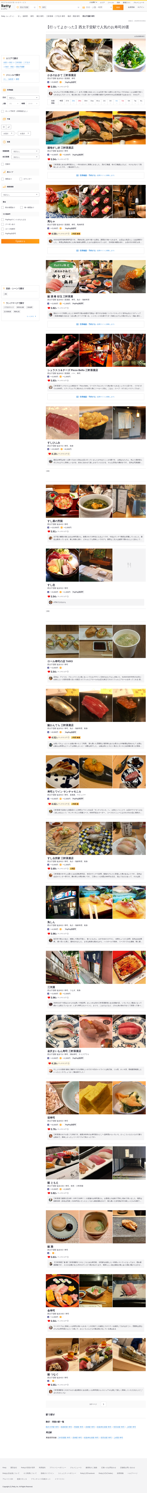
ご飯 (5, 294)
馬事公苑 (17, 311)
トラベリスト (60, 1479)
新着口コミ (127, 2)
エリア (102, 2)
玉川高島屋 (7, 311)
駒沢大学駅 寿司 (52, 1427)
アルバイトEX (8, 1479)
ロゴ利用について (30, 1473)
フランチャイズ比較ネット (41, 1479)
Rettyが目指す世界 (28, 1468)
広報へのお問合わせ (108, 1468)
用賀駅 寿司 (78, 1427)
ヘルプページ (132, 1473)
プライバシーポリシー (58, 1468)
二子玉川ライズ (9, 307)
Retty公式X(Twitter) (106, 1473)
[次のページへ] (103, 1404)
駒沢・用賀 (9, 67)
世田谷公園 (20, 307)
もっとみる (30, 316)
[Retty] (6, 7)
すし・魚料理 (8, 79)
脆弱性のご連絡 (91, 1468)
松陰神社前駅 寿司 (104, 1427)
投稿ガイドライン (47, 1473)
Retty (4, 1468)
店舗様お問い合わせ (127, 1468)
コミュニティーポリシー (67, 1473)
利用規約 (42, 1468)
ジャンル (111, 2)
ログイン (141, 7)
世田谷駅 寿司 (119, 1427)
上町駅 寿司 (131, 1427)
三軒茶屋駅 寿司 (64, 1438)
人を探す (92, 2)
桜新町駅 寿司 (66, 1427)
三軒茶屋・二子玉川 (22, 62)
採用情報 (120, 1473)
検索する (21, 241)
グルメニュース (139, 2)
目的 (118, 2)
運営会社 (13, 1468)
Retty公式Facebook (87, 1473)
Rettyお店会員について (11, 1473)
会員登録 (131, 7)
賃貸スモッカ (22, 1479)
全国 (5, 62)
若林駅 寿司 (90, 1427)
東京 (11, 62)
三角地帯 (29, 307)
